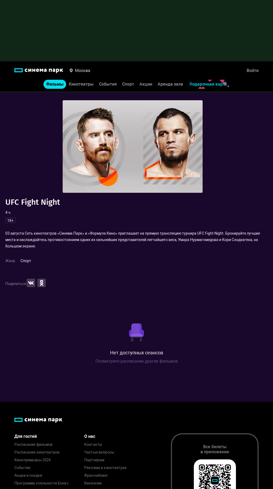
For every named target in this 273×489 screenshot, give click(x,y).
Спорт (128, 84)
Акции (145, 84)
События (108, 84)
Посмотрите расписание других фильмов (136, 361)
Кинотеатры (81, 84)
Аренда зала (170, 84)
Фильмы (54, 84)
